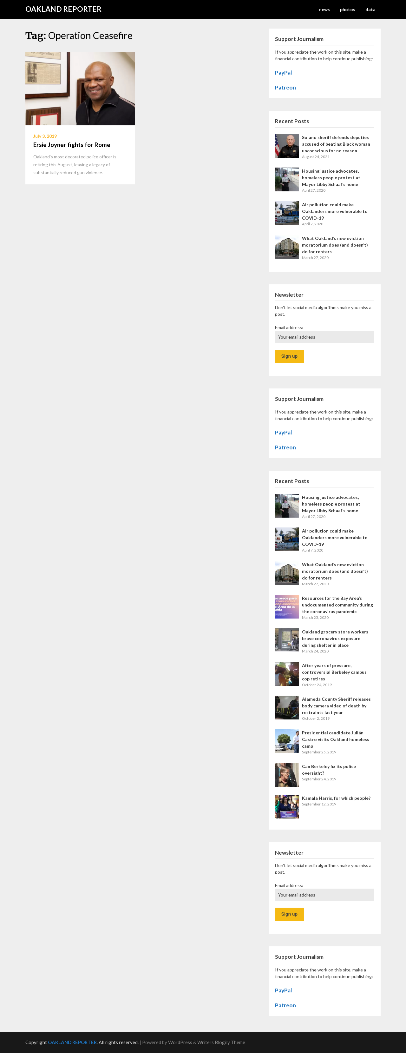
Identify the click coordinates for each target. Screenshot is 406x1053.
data (370, 9)
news (324, 9)
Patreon (285, 87)
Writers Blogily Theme (221, 1042)
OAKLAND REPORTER (63, 8)
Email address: (289, 327)
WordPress (180, 1042)
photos (347, 9)
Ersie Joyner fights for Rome (71, 144)
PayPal (283, 72)
